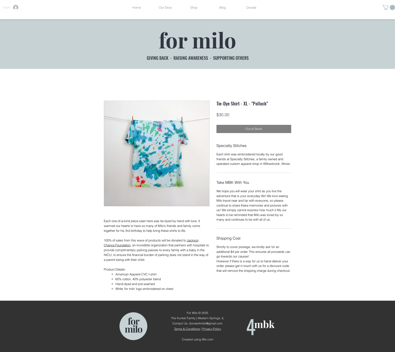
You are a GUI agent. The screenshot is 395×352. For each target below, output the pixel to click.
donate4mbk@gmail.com (206, 323)
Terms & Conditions (187, 329)
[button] (388, 7)
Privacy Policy (211, 329)
